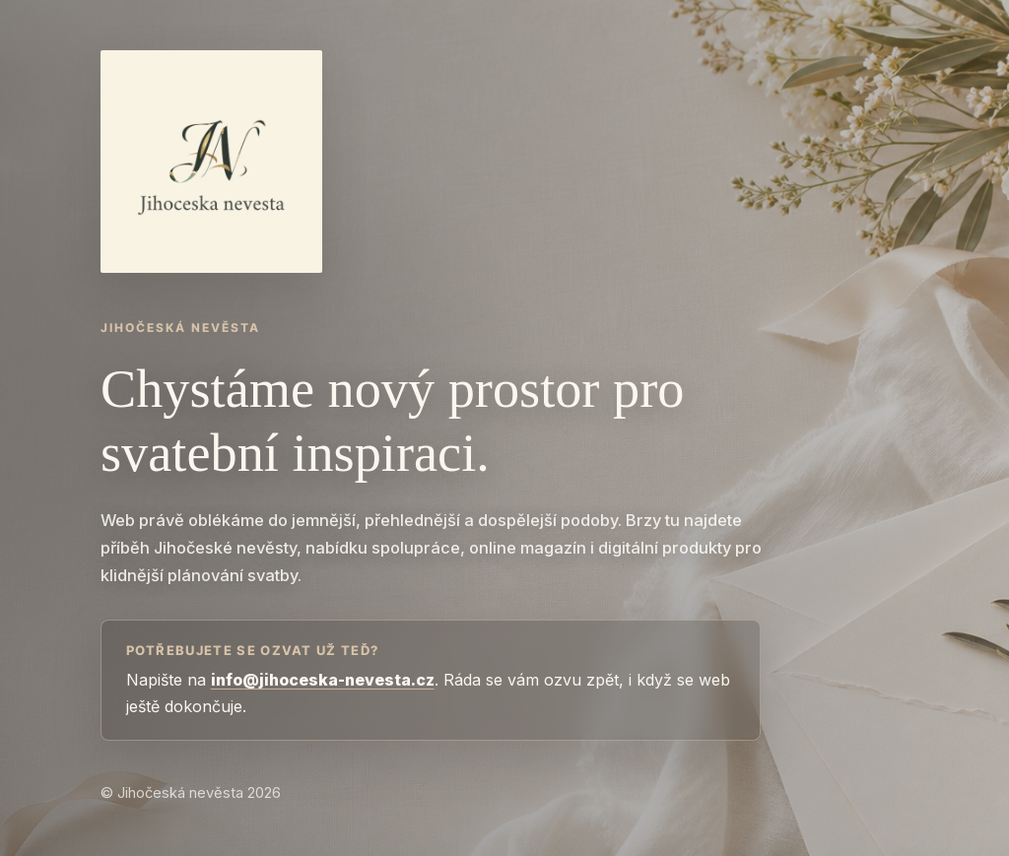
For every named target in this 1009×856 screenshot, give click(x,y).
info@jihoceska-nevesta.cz (323, 680)
